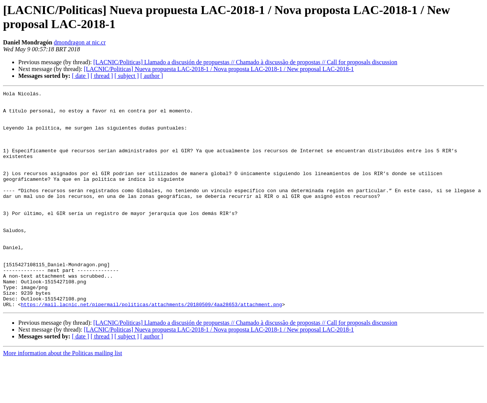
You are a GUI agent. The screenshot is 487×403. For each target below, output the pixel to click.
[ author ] (151, 76)
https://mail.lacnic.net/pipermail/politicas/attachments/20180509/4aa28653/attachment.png (151, 347)
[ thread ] (102, 76)
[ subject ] (127, 76)
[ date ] (80, 76)
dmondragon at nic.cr (79, 42)
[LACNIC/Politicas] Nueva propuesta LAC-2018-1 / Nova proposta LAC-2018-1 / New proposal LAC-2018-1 (219, 69)
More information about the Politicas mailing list (62, 396)
